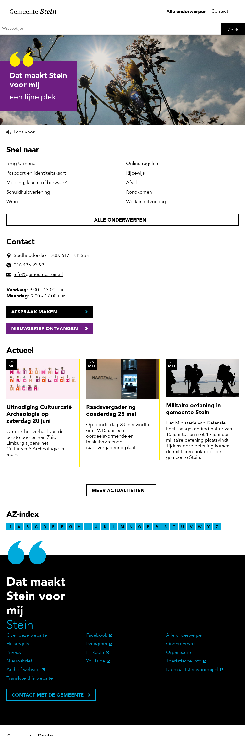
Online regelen (142, 371)
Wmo (12, 409)
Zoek (233, 30)
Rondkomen (139, 399)
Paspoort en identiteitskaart (36, 380)
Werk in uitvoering (146, 409)
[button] (20, 339)
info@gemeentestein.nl (38, 481)
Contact (219, 11)
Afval (131, 390)
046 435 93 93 (29, 472)
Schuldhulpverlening (28, 399)
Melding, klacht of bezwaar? (36, 390)
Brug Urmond (21, 371)
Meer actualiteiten (118, 697)
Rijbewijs (135, 380)
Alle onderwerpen (186, 11)
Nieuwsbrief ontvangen (44, 535)
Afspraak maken (34, 519)
